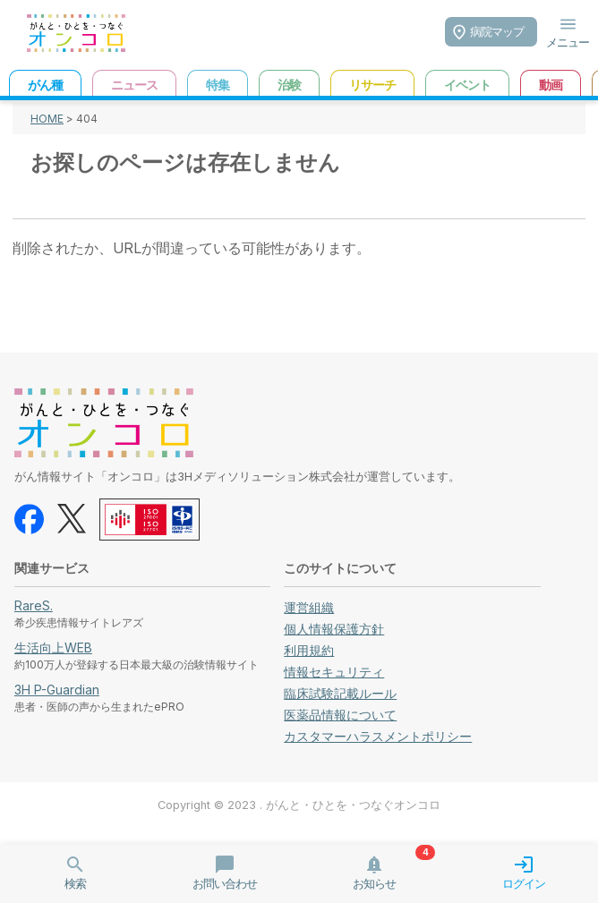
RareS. (33, 605)
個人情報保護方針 (334, 628)
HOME (47, 118)
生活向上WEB (53, 647)
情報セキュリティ (334, 671)
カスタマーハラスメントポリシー (378, 736)
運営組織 (309, 607)
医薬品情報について (340, 714)
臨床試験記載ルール (340, 693)
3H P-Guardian (56, 689)
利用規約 (309, 650)
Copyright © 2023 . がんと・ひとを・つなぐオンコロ (299, 805)
